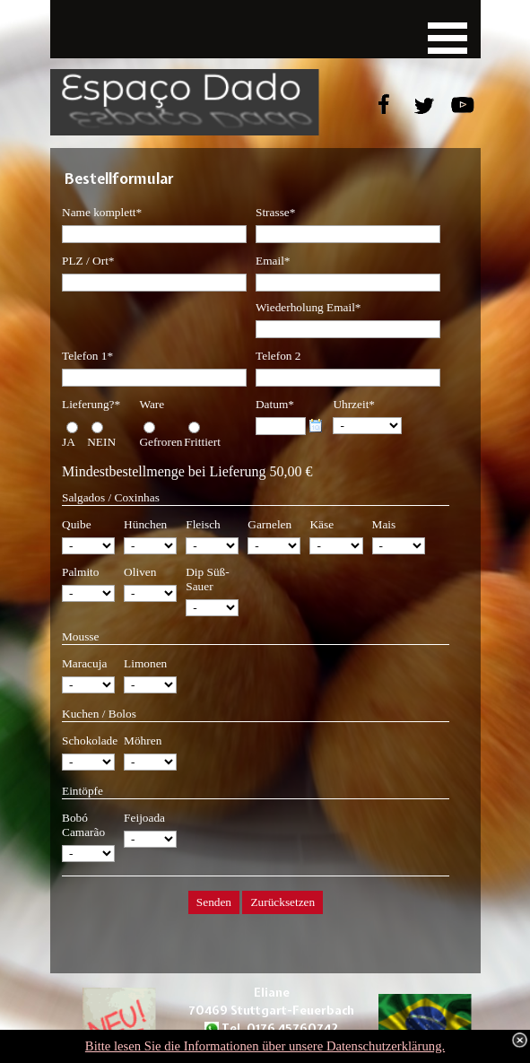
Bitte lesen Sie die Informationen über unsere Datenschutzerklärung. (265, 1046)
